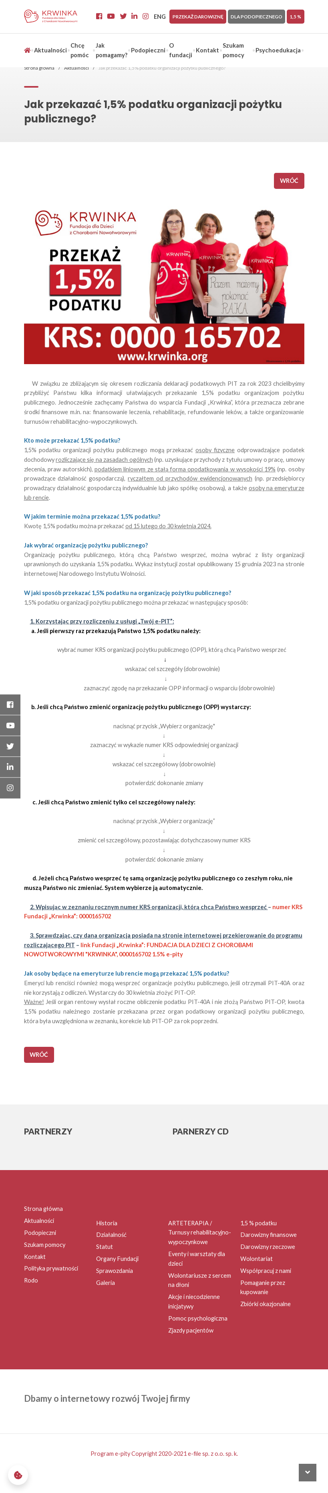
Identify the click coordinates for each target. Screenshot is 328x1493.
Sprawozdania (114, 1270)
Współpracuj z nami (265, 1270)
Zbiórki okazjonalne (265, 1304)
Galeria (105, 1282)
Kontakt (207, 50)
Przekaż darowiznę (198, 16)
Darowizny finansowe (268, 1234)
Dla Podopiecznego (256, 16)
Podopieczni (148, 50)
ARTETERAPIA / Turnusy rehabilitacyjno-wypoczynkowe (199, 1233)
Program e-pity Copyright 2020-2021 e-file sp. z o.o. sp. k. (164, 1453)
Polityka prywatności (51, 1268)
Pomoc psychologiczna (197, 1318)
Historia (106, 1223)
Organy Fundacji (117, 1258)
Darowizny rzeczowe (267, 1246)
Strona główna (39, 68)
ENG (160, 16)
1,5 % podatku (258, 1223)
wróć (289, 180)
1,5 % (295, 16)
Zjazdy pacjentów (190, 1330)
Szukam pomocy (44, 1244)
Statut (104, 1246)
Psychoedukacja (278, 50)
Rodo (31, 1280)
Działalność (111, 1234)
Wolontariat (256, 1258)
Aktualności (50, 50)
